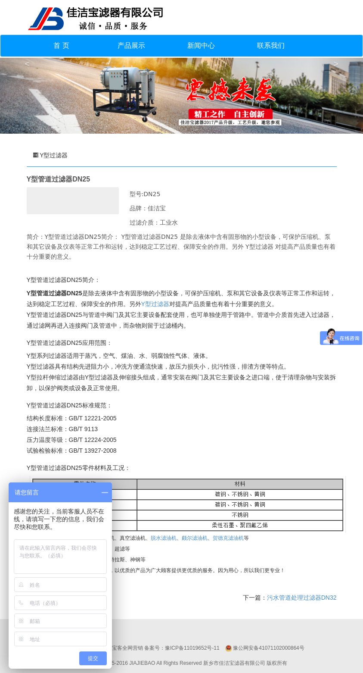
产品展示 (131, 45)
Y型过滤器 (155, 304)
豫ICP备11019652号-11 (192, 648)
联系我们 (271, 45)
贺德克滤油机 (228, 538)
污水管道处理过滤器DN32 (302, 597)
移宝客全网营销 (125, 648)
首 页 (61, 45)
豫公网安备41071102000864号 (268, 648)
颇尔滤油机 (195, 538)
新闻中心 (201, 45)
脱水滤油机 (164, 538)
